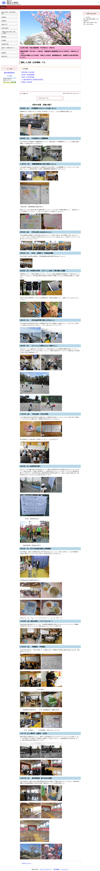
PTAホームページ (26, 863)
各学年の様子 (5, 28)
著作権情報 (56, 869)
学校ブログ (4, 24)
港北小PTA (4, 56)
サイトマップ (64, 869)
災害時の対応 (5, 44)
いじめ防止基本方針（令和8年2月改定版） (32, 79)
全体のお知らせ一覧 (43, 98)
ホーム (3, 7)
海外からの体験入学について (9, 48)
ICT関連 (4, 40)
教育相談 (4, 36)
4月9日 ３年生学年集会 (27, 77)
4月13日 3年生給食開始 (27, 74)
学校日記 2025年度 (26, 82)
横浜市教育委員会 (9, 72)
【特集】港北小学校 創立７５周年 (9, 32)
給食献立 (4, 52)
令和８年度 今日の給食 (27, 72)
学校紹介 (4, 17)
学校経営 (4, 20)
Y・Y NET (9, 75)
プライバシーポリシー (46, 869)
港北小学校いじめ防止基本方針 (9, 12)
